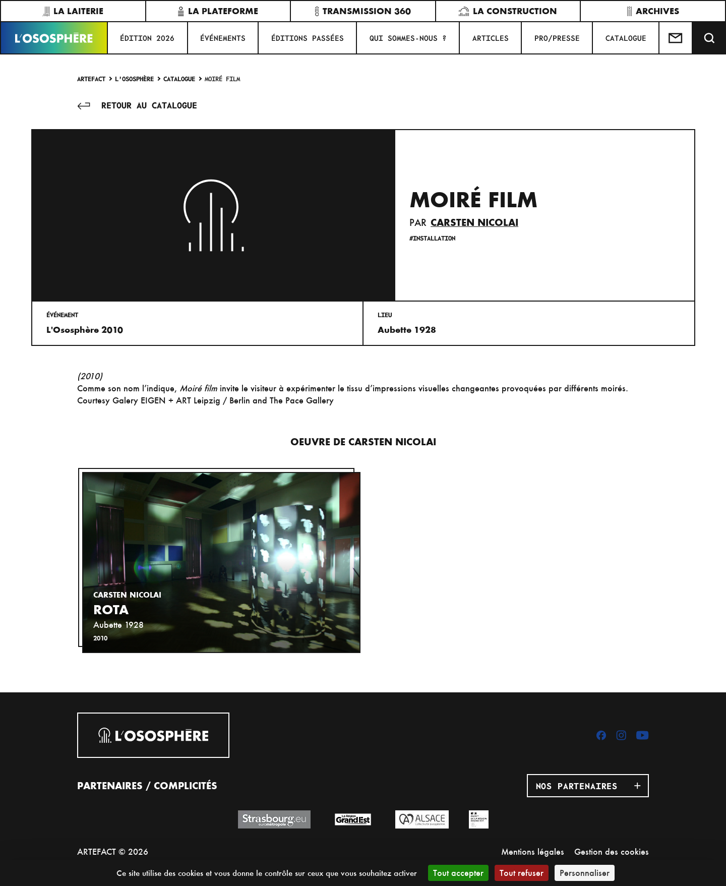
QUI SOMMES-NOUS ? (408, 38)
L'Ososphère (134, 78)
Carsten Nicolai (474, 222)
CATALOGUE (626, 38)
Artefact (91, 78)
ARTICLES (490, 38)
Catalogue (179, 78)
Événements (223, 38)
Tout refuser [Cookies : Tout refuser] (521, 872)
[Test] (676, 37)
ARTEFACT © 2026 (112, 851)
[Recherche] (709, 37)
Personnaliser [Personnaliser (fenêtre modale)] (585, 872)
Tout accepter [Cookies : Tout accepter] (458, 872)
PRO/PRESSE (557, 38)
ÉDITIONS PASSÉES (307, 38)
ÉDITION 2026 (147, 38)
